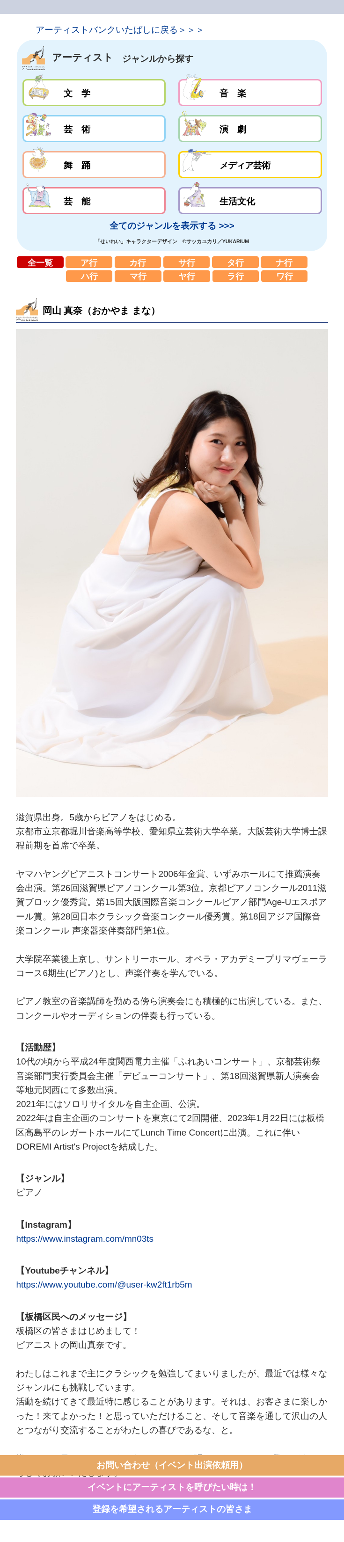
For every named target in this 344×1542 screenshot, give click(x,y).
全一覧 (40, 262)
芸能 (94, 200)
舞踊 (94, 164)
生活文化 (250, 200)
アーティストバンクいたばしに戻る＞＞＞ (120, 30)
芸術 (94, 128)
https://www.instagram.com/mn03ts (85, 1239)
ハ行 (89, 276)
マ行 (138, 276)
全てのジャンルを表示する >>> (172, 226)
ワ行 (284, 276)
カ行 (138, 262)
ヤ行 (186, 276)
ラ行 (235, 276)
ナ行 (284, 262)
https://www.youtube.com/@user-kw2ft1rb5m (104, 1284)
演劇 (250, 128)
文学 (94, 92)
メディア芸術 (250, 164)
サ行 (186, 262)
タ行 (235, 262)
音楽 (250, 92)
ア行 (89, 262)
